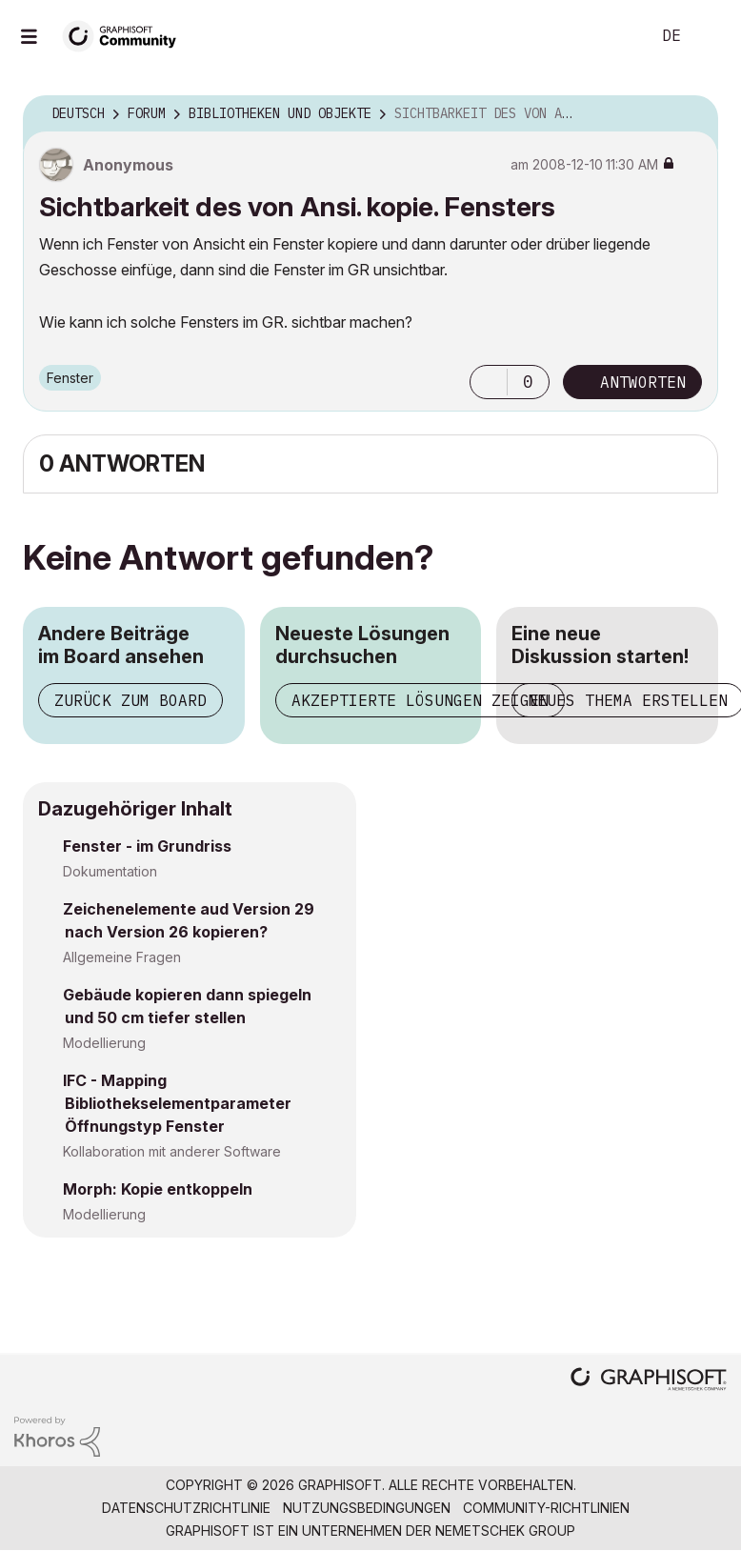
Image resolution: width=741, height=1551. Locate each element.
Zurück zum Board (130, 700)
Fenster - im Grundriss (147, 846)
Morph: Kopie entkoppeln (157, 1188)
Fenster (70, 378)
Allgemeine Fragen (122, 957)
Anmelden (710, 36)
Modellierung (104, 1043)
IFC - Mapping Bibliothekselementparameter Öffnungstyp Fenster (177, 1103)
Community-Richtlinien (546, 1508)
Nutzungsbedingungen (367, 1508)
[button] (489, 382)
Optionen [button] (691, 114)
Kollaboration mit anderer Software (172, 1151)
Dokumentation (110, 871)
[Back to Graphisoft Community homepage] (126, 35)
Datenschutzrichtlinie (186, 1508)
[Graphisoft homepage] (649, 1381)
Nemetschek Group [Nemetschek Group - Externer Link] (505, 1530)
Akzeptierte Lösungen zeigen (420, 700)
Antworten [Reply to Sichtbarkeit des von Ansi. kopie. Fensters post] (643, 382)
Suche (614, 36)
